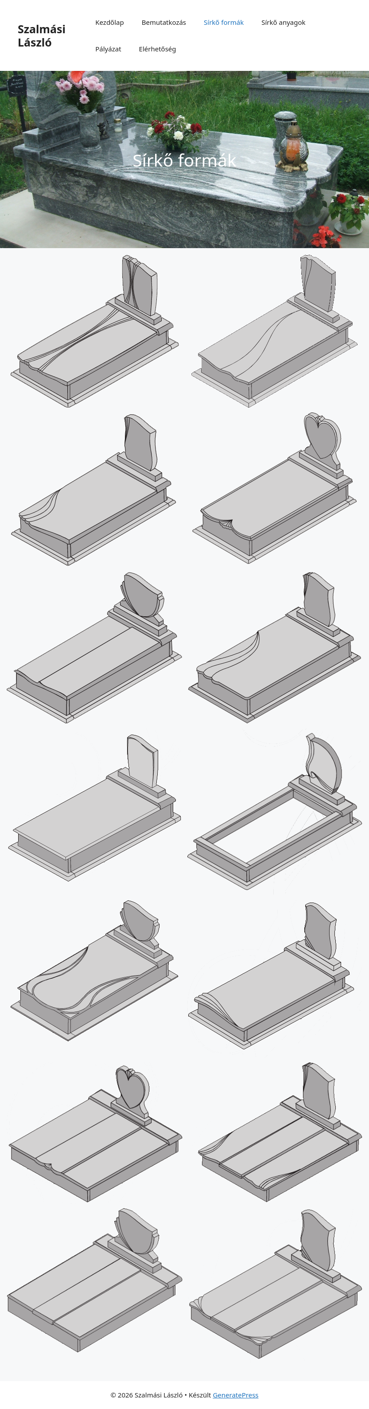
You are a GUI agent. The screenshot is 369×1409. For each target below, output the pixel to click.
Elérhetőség (157, 48)
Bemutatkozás (164, 22)
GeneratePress (235, 1394)
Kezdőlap (109, 22)
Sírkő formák (224, 22)
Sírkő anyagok (283, 22)
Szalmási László (42, 35)
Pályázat (108, 48)
